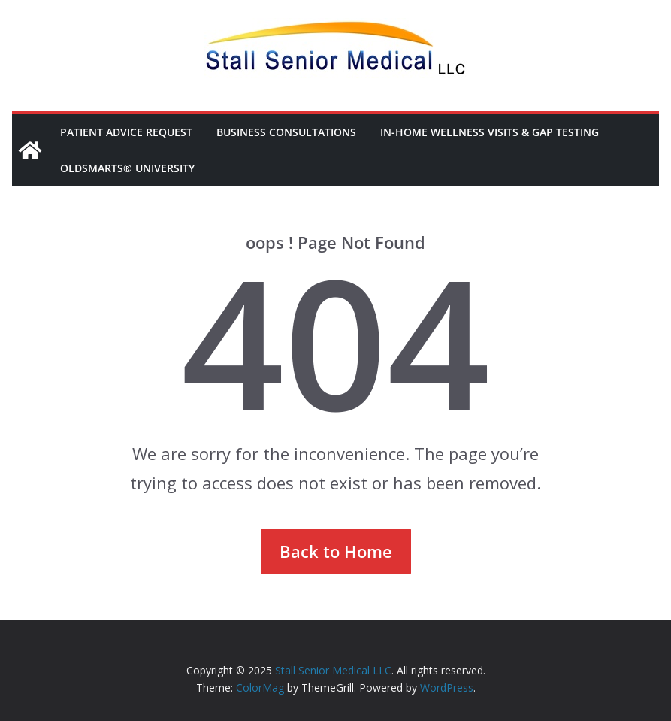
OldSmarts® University (127, 168)
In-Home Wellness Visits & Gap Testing (489, 132)
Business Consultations (286, 132)
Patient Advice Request (126, 132)
